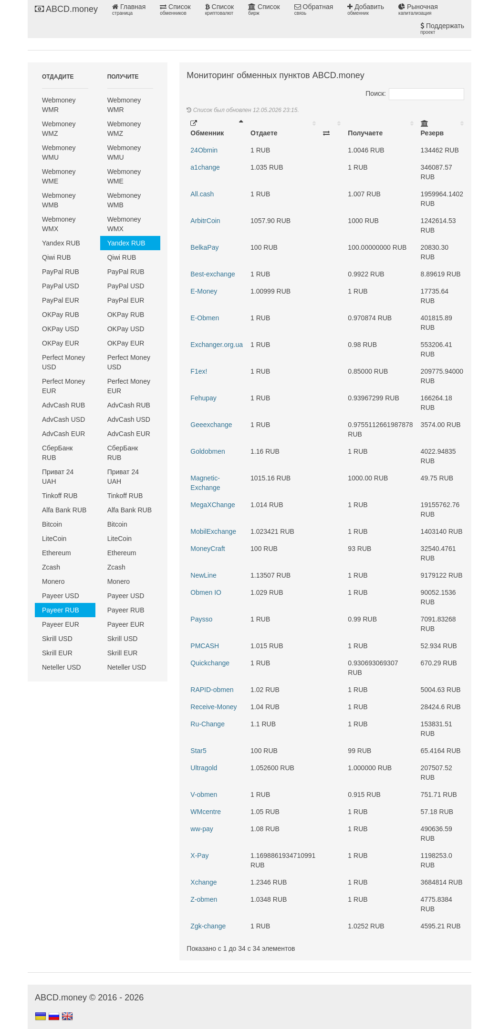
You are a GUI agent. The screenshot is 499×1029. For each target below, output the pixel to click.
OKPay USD (60, 329)
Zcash (51, 567)
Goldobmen (207, 451)
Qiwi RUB (56, 257)
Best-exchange (212, 274)
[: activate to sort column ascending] (331, 128)
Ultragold (203, 768)
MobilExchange (213, 531)
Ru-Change (207, 724)
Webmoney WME (59, 176)
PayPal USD (60, 286)
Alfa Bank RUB (64, 510)
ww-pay (201, 829)
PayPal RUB (60, 271)
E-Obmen (204, 318)
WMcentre (205, 811)
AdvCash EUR (63, 434)
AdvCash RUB (63, 405)
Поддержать (442, 28)
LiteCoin (54, 538)
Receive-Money (213, 707)
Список (175, 9)
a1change (205, 167)
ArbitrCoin (205, 220)
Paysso (201, 619)
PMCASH (204, 646)
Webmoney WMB (59, 200)
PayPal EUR (60, 300)
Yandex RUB (61, 243)
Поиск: (414, 93)
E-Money (203, 291)
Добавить (365, 9)
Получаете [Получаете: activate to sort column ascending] (365, 133)
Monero (53, 581)
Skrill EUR (57, 653)
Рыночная (418, 9)
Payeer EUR (60, 624)
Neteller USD (61, 667)
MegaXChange (212, 505)
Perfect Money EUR (63, 386)
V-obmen (203, 794)
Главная (129, 9)
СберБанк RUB (57, 452)
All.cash (202, 194)
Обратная (313, 9)
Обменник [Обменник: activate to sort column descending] (207, 128)
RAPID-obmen (211, 689)
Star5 (198, 750)
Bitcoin (52, 524)
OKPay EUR (60, 343)
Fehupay (203, 398)
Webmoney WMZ (59, 128)
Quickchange (209, 663)
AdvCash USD (63, 419)
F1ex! (198, 371)
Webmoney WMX (59, 224)
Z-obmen (203, 899)
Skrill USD (57, 638)
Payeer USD (60, 596)
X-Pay (199, 855)
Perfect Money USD (63, 362)
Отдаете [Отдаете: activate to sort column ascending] (263, 133)
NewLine (203, 575)
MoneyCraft (207, 548)
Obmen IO (205, 592)
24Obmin (204, 150)
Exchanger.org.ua (216, 344)
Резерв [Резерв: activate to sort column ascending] (432, 128)
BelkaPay (204, 247)
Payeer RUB (60, 610)
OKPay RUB (60, 314)
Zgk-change (208, 926)
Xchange (203, 882)
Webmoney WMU (59, 152)
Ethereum (56, 553)
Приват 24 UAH (57, 476)
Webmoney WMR (59, 104)
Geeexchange (211, 424)
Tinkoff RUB (60, 495)
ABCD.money (66, 9)
